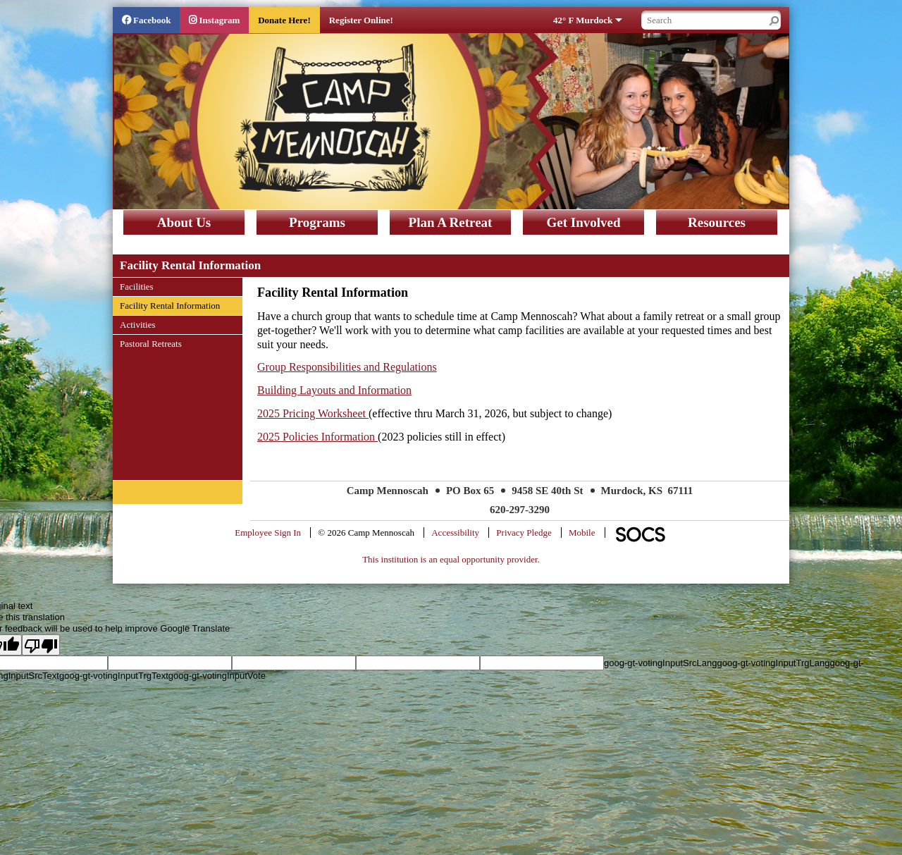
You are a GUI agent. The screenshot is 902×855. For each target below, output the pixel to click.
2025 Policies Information (317, 437)
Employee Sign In (268, 532)
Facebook (152, 20)
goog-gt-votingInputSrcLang (660, 663)
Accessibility (455, 532)
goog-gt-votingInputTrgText (113, 675)
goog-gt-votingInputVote (217, 675)
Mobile (582, 532)
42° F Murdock (582, 20)
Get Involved (583, 222)
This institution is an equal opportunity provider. (451, 559)
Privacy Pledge (523, 532)
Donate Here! (284, 20)
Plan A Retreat (451, 222)
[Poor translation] (41, 645)
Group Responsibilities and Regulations (347, 367)
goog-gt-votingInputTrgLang (773, 663)
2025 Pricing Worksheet (313, 413)
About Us (184, 222)
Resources (717, 222)
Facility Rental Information (169, 305)
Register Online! (361, 20)
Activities (137, 324)
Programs (317, 222)
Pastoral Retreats (150, 343)
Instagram (219, 20)
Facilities (136, 286)
